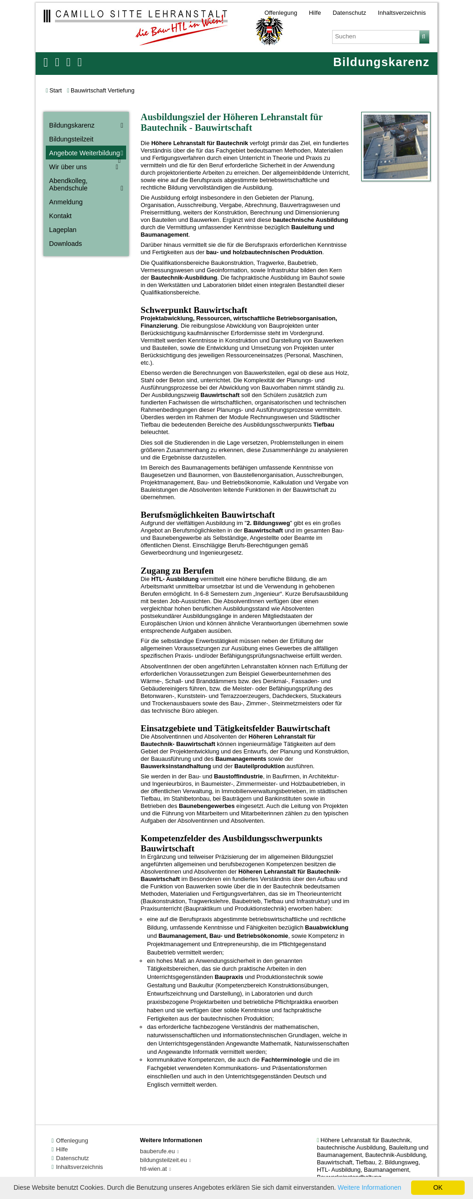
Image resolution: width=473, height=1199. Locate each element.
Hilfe (315, 12)
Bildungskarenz (71, 125)
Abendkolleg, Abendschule (68, 184)
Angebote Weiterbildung (84, 153)
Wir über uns (68, 167)
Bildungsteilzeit (71, 139)
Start (55, 90)
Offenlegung (280, 12)
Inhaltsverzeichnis (402, 12)
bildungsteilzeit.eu (163, 1159)
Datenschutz (349, 12)
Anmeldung (66, 202)
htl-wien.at (153, 1168)
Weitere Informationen (369, 1187)
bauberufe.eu (157, 1151)
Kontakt (60, 216)
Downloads (65, 243)
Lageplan (62, 229)
